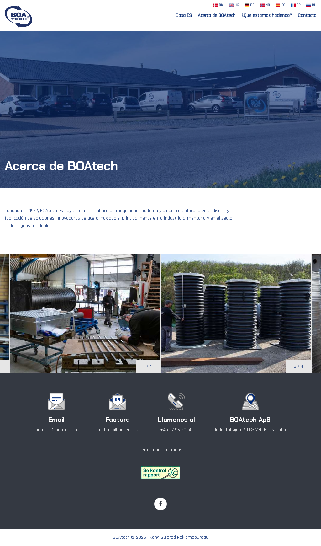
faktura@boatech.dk (117, 429)
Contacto (307, 15)
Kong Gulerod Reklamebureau (179, 537)
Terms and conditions (160, 450)
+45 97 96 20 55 (176, 429)
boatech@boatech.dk (56, 429)
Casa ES (184, 15)
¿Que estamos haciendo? (266, 15)
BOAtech (121, 537)
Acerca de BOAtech (216, 15)
